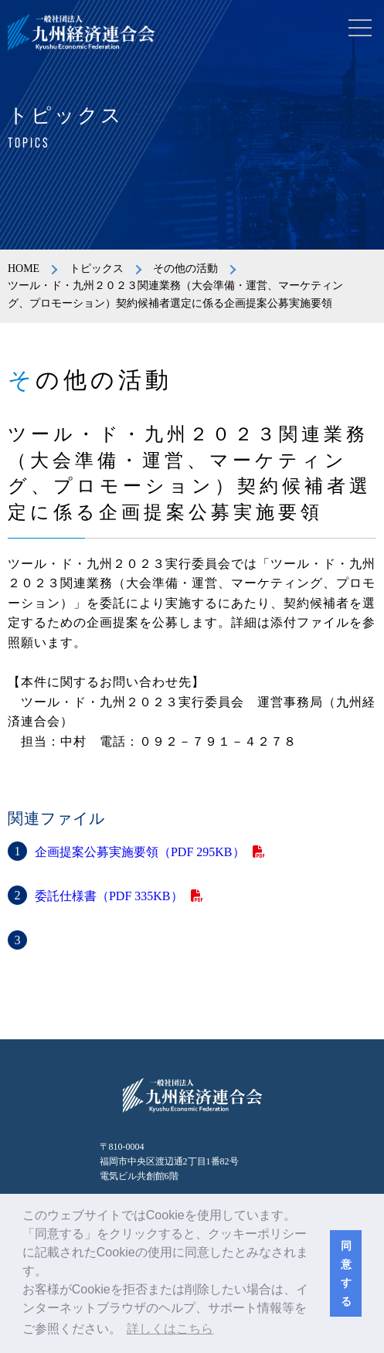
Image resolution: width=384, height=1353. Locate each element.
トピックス (97, 268)
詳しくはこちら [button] (170, 1328)
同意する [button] (346, 1273)
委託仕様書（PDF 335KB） (109, 896)
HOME (23, 268)
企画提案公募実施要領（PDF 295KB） (140, 851)
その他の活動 (185, 268)
